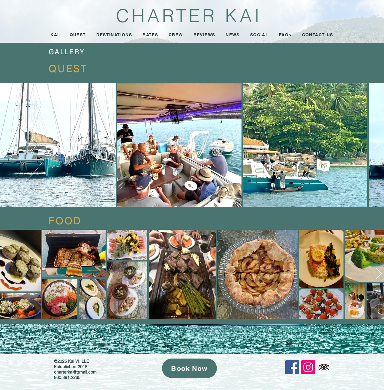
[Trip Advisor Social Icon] (324, 367)
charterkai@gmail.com (75, 372)
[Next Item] (376, 145)
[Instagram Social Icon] (308, 367)
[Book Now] (189, 368)
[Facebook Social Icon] (292, 367)
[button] (150, 35)
